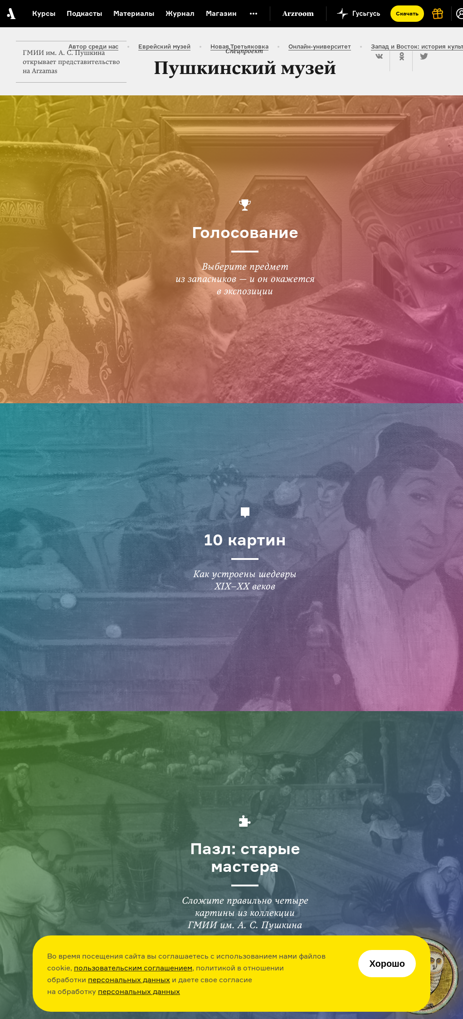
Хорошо (387, 964)
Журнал (180, 13)
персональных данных (129, 979)
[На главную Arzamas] (10, 13)
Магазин (221, 13)
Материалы (133, 13)
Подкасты (84, 13)
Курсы (43, 13)
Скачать (407, 13)
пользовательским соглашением (133, 967)
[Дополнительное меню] (253, 14)
